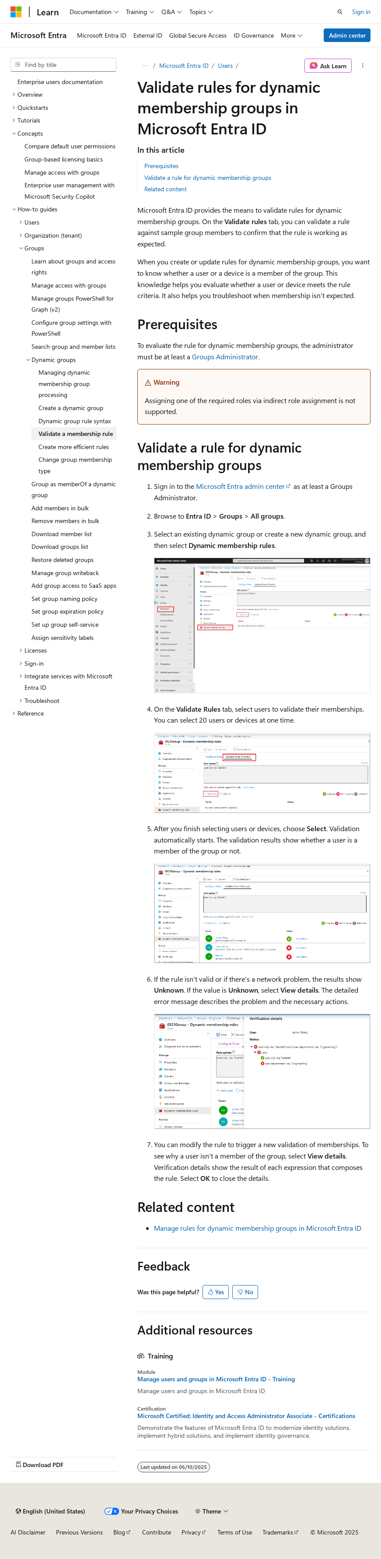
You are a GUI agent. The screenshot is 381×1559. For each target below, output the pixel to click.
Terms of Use (234, 1532)
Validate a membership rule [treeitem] (75, 433)
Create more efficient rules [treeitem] (73, 446)
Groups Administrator (225, 356)
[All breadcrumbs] (145, 66)
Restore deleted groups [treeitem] (62, 559)
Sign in (361, 11)
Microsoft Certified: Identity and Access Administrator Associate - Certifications (246, 1416)
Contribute (156, 1532)
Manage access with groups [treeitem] (61, 172)
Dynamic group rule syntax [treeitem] (74, 421)
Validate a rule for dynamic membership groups (207, 177)
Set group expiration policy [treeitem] (67, 611)
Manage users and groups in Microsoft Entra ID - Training (216, 1379)
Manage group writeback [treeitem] (65, 573)
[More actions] (363, 66)
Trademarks (277, 1532)
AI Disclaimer (27, 1532)
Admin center (347, 35)
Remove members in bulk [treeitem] (65, 520)
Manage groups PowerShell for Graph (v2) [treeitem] (72, 304)
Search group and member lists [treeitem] (73, 346)
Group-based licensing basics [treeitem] (63, 159)
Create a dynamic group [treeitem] (70, 408)
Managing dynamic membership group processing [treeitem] (64, 383)
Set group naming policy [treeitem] (64, 598)
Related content (165, 189)
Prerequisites (161, 166)
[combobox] (63, 65)
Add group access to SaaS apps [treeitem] (73, 585)
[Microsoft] (16, 12)
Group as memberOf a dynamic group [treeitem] (73, 489)
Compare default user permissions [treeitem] (69, 146)
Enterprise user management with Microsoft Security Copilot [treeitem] (69, 190)
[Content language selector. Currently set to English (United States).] (50, 1511)
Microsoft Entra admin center (240, 486)
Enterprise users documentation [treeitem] (60, 81)
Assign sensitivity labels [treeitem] (62, 637)
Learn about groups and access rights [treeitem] (73, 267)
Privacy (191, 1532)
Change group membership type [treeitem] (75, 465)
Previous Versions (79, 1532)
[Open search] (340, 12)
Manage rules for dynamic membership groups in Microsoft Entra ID (257, 1227)
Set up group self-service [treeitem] (64, 624)
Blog (119, 1532)
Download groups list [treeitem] (59, 546)
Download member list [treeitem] (61, 534)
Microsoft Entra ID (184, 65)
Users (225, 65)
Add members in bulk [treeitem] (60, 508)
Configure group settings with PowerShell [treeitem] (71, 328)
